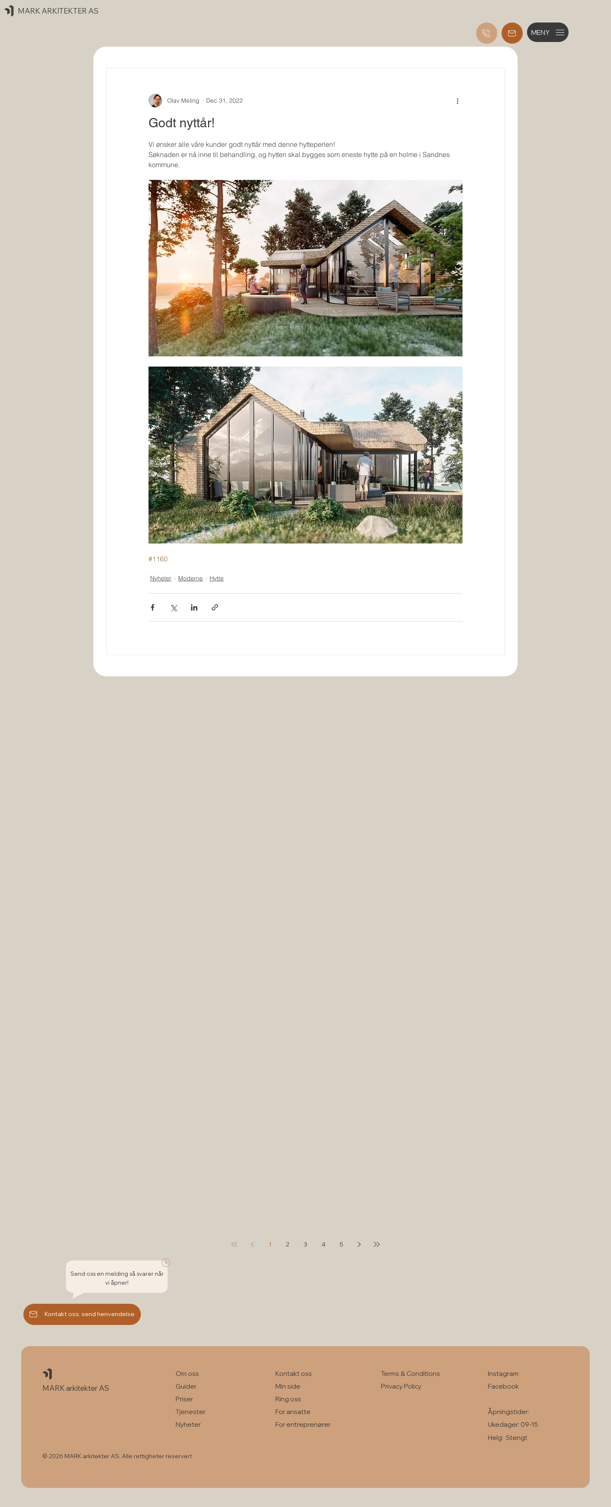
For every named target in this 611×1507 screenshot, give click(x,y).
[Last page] (376, 1244)
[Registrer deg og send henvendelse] (512, 33)
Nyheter (160, 578)
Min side (287, 1386)
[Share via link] (215, 607)
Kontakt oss (293, 1374)
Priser (184, 1399)
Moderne (190, 578)
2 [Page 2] (287, 1244)
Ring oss (288, 1399)
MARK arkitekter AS (75, 1388)
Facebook (503, 1386)
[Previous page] (252, 1244)
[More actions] (457, 100)
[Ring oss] (486, 33)
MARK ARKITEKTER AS (58, 10)
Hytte (217, 578)
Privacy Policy (401, 1386)
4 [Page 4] (323, 1244)
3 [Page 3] (305, 1244)
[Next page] (359, 1244)
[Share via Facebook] (153, 607)
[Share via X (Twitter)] (173, 607)
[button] (548, 32)
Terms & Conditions (411, 1374)
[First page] (234, 1244)
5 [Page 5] (341, 1244)
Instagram (503, 1374)
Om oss (187, 1374)
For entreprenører (303, 1424)
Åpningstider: (508, 1412)
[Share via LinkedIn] (194, 607)
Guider (186, 1386)
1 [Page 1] (270, 1244)
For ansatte (293, 1412)
